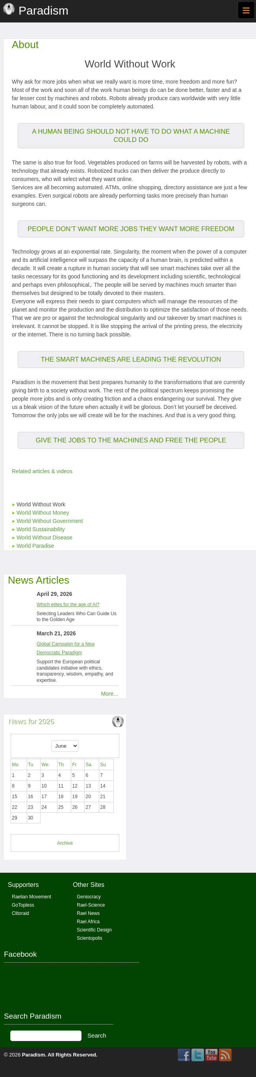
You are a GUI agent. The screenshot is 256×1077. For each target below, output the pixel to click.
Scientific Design (94, 930)
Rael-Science (91, 905)
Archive (65, 843)
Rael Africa (88, 921)
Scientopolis (89, 938)
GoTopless (23, 905)
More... (109, 694)
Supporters (23, 884)
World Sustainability (41, 529)
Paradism (33, 1055)
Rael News (88, 913)
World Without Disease (44, 537)
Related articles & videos (42, 471)
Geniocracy (89, 897)
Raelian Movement (31, 897)
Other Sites (88, 884)
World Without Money (43, 513)
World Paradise (35, 546)
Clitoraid (20, 913)
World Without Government (50, 521)
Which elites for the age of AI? (68, 604)
